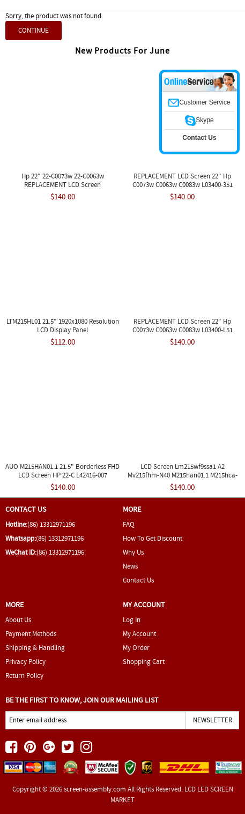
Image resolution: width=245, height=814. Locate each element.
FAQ (129, 524)
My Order (136, 647)
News (130, 566)
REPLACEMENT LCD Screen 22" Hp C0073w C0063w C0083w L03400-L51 (182, 325)
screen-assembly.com (95, 789)
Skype (199, 120)
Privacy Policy (25, 661)
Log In (131, 619)
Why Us (133, 552)
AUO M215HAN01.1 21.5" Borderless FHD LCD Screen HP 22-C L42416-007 (62, 471)
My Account (139, 633)
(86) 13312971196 (51, 524)
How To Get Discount (152, 538)
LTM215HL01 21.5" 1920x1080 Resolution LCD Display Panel (62, 325)
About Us (18, 619)
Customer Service (199, 102)
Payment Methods (30, 633)
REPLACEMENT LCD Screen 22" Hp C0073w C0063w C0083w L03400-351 (182, 180)
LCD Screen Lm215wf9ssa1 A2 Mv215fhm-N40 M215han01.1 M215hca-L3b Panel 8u (182, 475)
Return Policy (24, 675)
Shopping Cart (144, 661)
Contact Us (138, 580)
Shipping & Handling (35, 647)
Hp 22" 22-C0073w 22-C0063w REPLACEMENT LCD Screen (62, 180)
